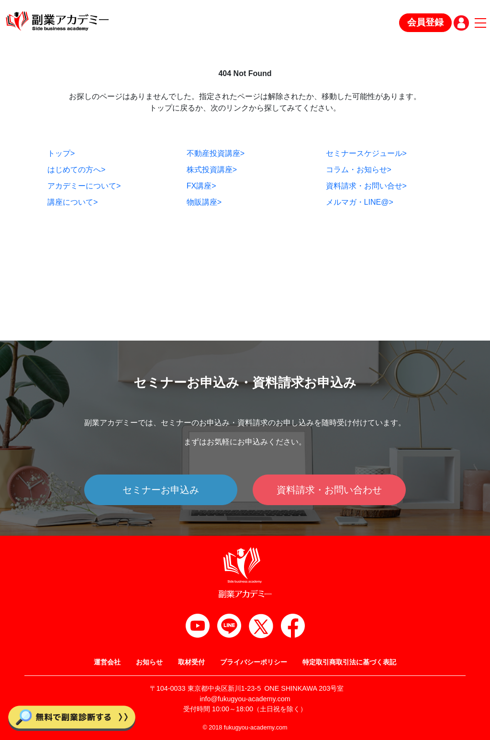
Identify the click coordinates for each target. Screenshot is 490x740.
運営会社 (107, 662)
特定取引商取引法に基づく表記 (349, 662)
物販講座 (204, 202)
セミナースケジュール (366, 153)
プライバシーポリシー (253, 662)
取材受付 (191, 662)
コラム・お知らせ (358, 170)
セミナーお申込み (160, 490)
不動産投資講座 (216, 153)
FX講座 (201, 186)
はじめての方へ (76, 170)
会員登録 (425, 22)
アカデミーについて (84, 186)
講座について (72, 202)
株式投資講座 (212, 170)
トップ (61, 153)
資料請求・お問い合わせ (329, 490)
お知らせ (149, 662)
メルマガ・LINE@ (359, 202)
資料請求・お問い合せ (366, 186)
